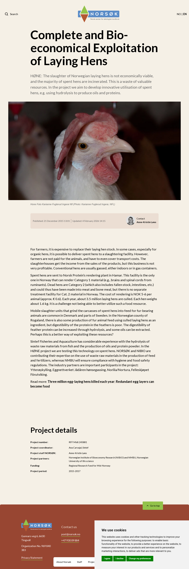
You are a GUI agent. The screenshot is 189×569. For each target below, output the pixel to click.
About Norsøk (63, 561)
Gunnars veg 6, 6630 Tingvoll (33, 538)
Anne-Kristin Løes (78, 453)
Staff (79, 561)
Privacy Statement (32, 557)
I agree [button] (107, 558)
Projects (92, 561)
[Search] (11, 14)
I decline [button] (119, 558)
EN (185, 14)
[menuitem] (179, 14)
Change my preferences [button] (140, 558)
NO (179, 14)
